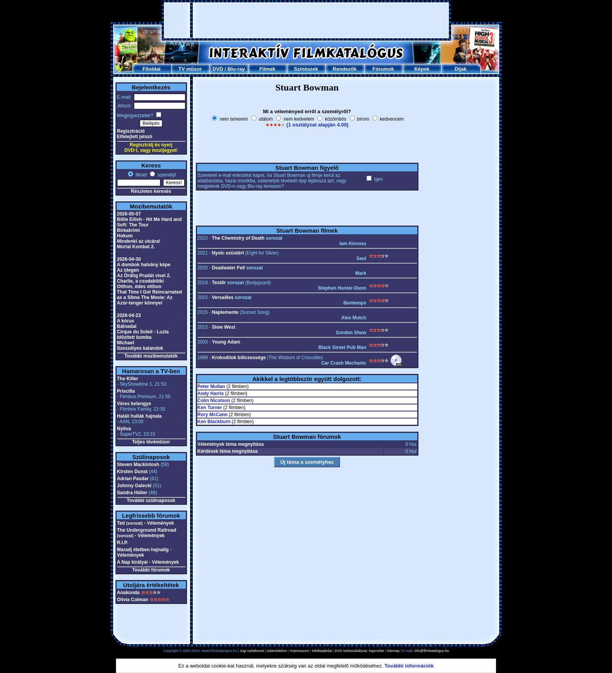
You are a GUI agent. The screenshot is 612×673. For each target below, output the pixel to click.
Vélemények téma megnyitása (230, 444)
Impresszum (299, 651)
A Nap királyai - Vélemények (148, 562)
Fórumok (383, 69)
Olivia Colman (132, 599)
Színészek (306, 69)
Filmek (267, 69)
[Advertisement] (306, 20)
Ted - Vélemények (145, 523)
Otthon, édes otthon (139, 286)
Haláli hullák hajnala (139, 416)
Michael (125, 342)
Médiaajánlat (322, 651)
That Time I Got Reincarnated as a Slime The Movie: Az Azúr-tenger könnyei (149, 297)
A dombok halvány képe (144, 264)
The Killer (128, 378)
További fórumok (151, 570)
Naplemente (225, 312)
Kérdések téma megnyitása (227, 451)
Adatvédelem (277, 651)
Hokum (125, 236)
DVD (217, 69)
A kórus (125, 321)
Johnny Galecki (134, 485)
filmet (140, 175)
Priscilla (126, 391)
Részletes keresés (151, 191)
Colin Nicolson (213, 400)
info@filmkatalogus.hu (432, 651)
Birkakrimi (128, 230)
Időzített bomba (134, 337)
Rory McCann (212, 414)
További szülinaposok (151, 500)
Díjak (460, 69)
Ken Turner (209, 407)
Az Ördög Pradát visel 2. (144, 275)
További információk (409, 666)
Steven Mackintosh (138, 464)
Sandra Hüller (132, 492)
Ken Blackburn (214, 421)
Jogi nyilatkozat (252, 651)
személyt (166, 175)
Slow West (223, 327)
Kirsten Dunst (132, 471)
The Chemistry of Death (238, 238)
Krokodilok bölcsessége (239, 357)
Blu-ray (236, 69)
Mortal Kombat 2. (136, 246)
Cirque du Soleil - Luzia (143, 332)
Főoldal (151, 69)
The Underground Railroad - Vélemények (146, 532)
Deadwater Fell (228, 268)
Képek (421, 69)
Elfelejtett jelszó (135, 136)
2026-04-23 (129, 315)
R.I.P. (122, 542)
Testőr (219, 282)
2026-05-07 (129, 214)
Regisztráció (131, 131)
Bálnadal (127, 326)
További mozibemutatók (151, 356)
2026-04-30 (129, 259)
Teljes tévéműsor (151, 442)
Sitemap (393, 651)
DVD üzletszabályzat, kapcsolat (359, 651)
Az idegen (128, 270)
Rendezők (344, 69)
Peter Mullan (211, 386)
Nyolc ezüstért (228, 253)
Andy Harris (210, 393)
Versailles (222, 297)
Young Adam (226, 342)
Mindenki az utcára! (138, 241)
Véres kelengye (134, 403)
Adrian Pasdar (133, 478)
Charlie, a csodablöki (140, 281)
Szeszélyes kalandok (140, 348)
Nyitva (124, 428)
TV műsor (190, 69)
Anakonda (128, 592)
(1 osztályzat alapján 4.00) (317, 125)
